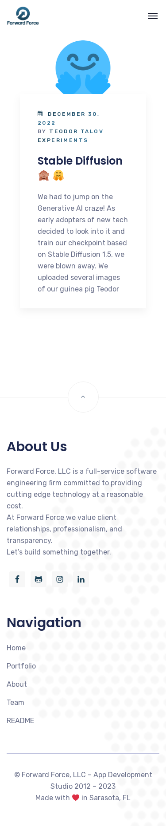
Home (16, 648)
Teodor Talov (76, 131)
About (17, 684)
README (20, 720)
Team (15, 702)
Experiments (63, 140)
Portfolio (21, 666)
